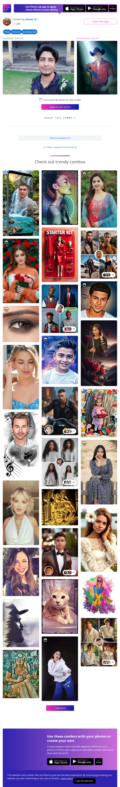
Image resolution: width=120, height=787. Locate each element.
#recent (16, 31)
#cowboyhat (29, 31)
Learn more (67, 778)
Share (100, 21)
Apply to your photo (60, 106)
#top (7, 31)
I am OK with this (84, 780)
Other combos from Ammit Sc (60, 147)
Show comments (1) (60, 138)
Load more (60, 708)
